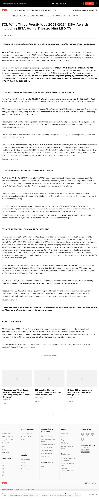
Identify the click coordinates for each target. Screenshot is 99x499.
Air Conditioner (26, 434)
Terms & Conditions (7, 489)
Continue (90, 3)
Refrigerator (25, 440)
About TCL (64, 434)
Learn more (77, 496)
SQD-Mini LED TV (8, 434)
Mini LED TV (6, 443)
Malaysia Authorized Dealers (48, 440)
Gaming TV (5, 452)
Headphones (25, 466)
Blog (62, 440)
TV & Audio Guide (47, 450)
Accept (91, 495)
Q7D (3, 475)
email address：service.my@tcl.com (67, 469)
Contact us (45, 456)
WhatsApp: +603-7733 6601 (68, 464)
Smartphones (25, 459)
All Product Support (48, 444)
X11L (3, 463)
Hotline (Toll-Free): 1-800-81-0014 (68, 459)
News (9, 16)
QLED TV (5, 446)
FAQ (42, 467)
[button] (52, 414)
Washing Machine (27, 437)
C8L (3, 466)
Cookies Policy (19, 489)
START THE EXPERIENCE (85, 451)
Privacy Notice (29, 489)
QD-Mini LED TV (7, 437)
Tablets (23, 463)
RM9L (3, 472)
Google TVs (5, 449)
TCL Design (65, 443)
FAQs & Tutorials (46, 447)
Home (4, 16)
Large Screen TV (7, 440)
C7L (3, 469)
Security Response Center (67, 447)
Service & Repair (46, 436)
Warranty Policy (46, 453)
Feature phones (26, 469)
